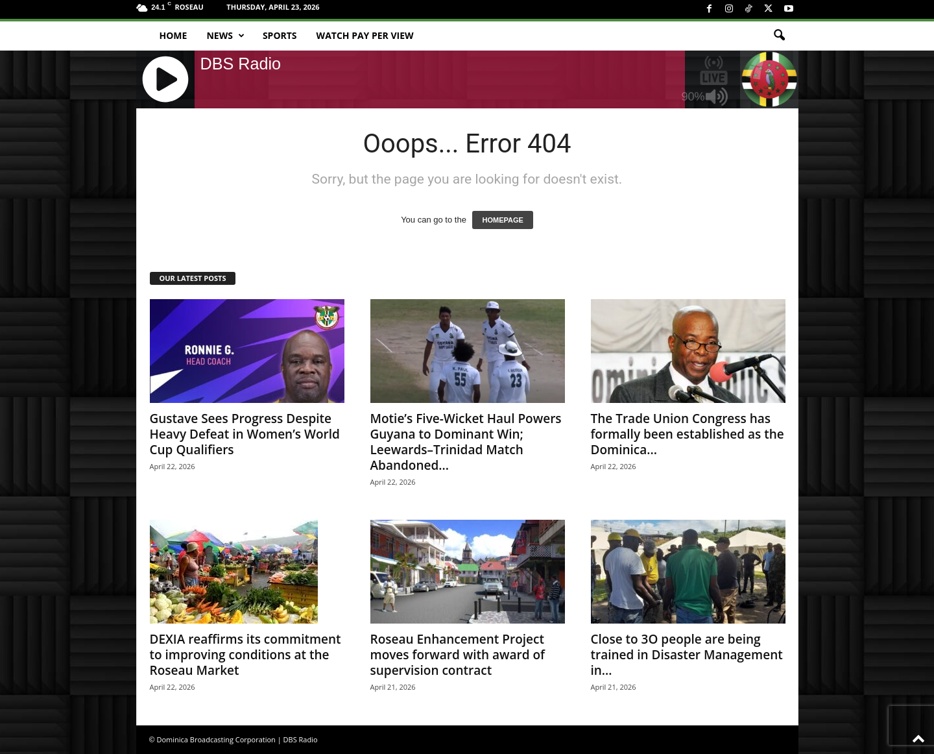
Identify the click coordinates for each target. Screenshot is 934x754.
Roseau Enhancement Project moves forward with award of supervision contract (457, 655)
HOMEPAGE (502, 220)
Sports (280, 35)
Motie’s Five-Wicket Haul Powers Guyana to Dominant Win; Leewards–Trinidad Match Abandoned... (466, 442)
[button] (779, 35)
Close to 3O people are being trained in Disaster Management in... (687, 655)
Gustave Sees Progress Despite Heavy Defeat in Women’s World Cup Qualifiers (245, 434)
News (225, 35)
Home (173, 35)
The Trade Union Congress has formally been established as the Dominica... (687, 434)
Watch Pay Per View (365, 35)
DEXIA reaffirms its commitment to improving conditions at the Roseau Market (245, 655)
